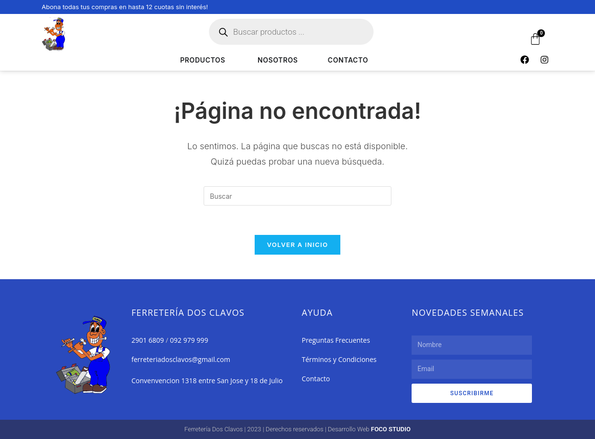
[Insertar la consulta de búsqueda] (297, 196)
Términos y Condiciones (339, 359)
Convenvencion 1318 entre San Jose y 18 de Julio (207, 380)
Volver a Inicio (297, 244)
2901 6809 (147, 340)
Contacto (316, 378)
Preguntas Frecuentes (336, 340)
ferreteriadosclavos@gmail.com (180, 359)
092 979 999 (189, 340)
